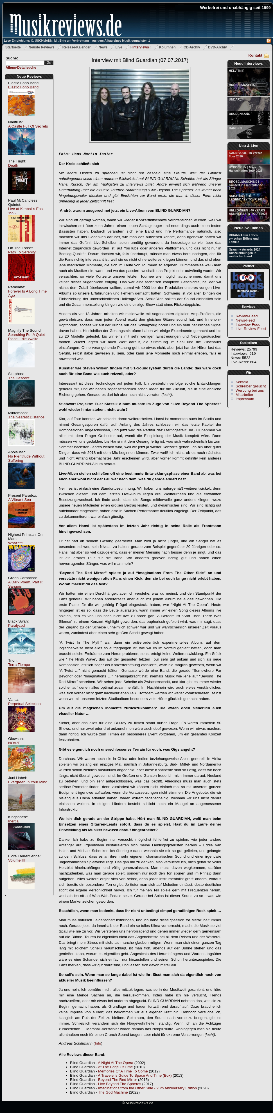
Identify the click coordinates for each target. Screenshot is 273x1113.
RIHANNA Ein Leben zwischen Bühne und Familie (244, 238)
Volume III (16, 860)
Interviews (140, 47)
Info (98, 1043)
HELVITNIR (236, 70)
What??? (15, 543)
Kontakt (255, 55)
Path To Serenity (22, 252)
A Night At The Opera (115, 1063)
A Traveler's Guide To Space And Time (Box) (135, 1075)
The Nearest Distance (26, 417)
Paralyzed (16, 625)
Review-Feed (247, 316)
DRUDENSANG (239, 113)
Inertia (13, 821)
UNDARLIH (237, 99)
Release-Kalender (76, 47)
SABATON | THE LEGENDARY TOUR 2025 (246, 197)
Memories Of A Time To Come (123, 1071)
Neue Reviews (29, 76)
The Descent (19, 378)
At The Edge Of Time (115, 1067)
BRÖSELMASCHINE (243, 85)
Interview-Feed (248, 324)
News (103, 47)
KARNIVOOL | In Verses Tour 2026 (245, 154)
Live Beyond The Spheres (119, 1084)
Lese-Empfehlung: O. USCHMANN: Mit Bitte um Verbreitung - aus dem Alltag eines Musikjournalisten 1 (77, 40)
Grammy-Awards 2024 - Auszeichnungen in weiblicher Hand (245, 253)
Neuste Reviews (41, 47)
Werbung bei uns (250, 390)
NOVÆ (14, 743)
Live (119, 47)
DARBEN (235, 128)
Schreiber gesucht (251, 386)
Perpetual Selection (24, 704)
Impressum (245, 399)
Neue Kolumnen (248, 228)
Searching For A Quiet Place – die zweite (26, 337)
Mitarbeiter (244, 394)
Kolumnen (167, 47)
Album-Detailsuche (21, 68)
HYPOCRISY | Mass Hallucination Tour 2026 (245, 169)
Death (13, 165)
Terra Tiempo (19, 665)
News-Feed (245, 320)
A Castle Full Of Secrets (28, 126)
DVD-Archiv (217, 47)
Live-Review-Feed (251, 329)
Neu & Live (248, 146)
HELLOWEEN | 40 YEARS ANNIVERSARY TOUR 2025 (248, 212)
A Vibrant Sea (19, 500)
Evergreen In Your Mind (27, 782)
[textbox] (25, 63)
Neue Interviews (248, 63)
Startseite (13, 47)
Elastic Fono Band (23, 87)
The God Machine (113, 1092)
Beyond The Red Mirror (117, 1080)
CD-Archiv (192, 47)
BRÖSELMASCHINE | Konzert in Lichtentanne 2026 (246, 185)
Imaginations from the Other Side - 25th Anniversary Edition (147, 1088)
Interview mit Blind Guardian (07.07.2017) (140, 60)
